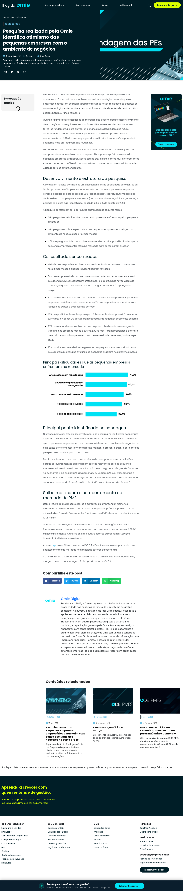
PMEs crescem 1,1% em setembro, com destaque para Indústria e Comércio (158, 730)
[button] (5, 71)
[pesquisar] (149, 5)
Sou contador (83, 5)
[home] (16, 5)
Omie (105, 5)
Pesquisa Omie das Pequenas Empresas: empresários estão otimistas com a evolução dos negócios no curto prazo (65, 733)
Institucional (125, 5)
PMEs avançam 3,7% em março (109, 729)
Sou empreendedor (54, 5)
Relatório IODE (22, 17)
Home (5, 17)
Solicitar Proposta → (129, 885)
